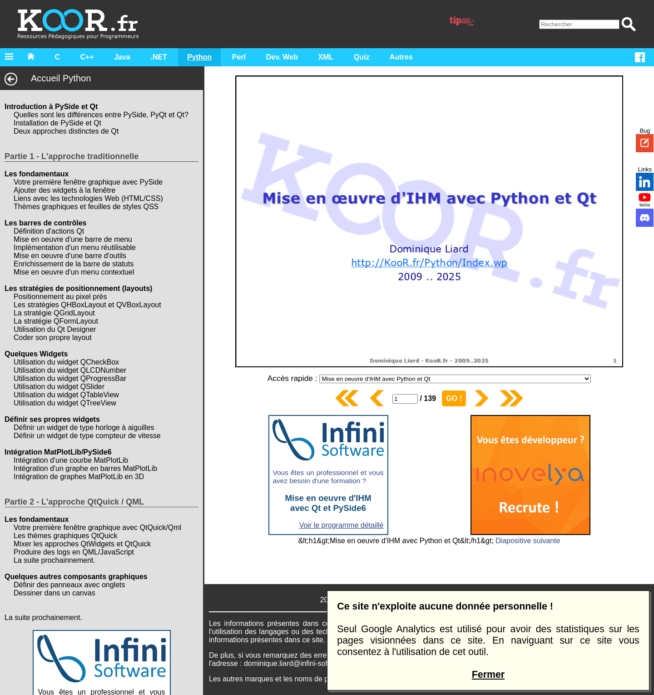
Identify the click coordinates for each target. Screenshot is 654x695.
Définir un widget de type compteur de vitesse (87, 436)
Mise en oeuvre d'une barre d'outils (70, 256)
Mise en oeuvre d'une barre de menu (73, 239)
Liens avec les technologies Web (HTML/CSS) (88, 198)
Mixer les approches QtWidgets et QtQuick (82, 544)
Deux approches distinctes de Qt (66, 131)
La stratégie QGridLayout (54, 313)
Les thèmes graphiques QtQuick (66, 536)
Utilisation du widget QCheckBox (66, 362)
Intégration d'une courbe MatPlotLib (71, 460)
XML (326, 57)
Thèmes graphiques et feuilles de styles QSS (86, 206)
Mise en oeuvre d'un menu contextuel (74, 272)
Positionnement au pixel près (60, 296)
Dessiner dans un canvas (54, 593)
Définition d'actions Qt (49, 231)
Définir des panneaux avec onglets (69, 585)
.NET (158, 57)
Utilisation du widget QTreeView (65, 403)
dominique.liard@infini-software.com (302, 663)
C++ (87, 57)
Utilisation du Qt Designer (55, 329)
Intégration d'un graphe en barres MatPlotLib (85, 468)
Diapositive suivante (527, 541)
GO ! (454, 398)
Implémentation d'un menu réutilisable (75, 247)
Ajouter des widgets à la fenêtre (64, 190)
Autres (401, 57)
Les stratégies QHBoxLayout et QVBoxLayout (87, 305)
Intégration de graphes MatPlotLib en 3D (79, 476)
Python (199, 57)
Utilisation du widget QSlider (59, 386)
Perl (239, 57)
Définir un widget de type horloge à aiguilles (84, 427)
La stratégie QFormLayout (56, 321)
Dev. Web (282, 57)
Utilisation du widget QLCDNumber (70, 370)
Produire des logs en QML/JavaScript (74, 552)
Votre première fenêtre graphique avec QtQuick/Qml (97, 527)
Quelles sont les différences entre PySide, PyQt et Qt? (101, 115)
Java (122, 57)
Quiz (362, 57)
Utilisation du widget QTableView (66, 395)
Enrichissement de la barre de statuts (74, 264)
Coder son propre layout (53, 337)
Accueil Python (48, 78)
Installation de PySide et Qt (57, 123)
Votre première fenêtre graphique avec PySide (88, 182)
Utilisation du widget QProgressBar (70, 378)
